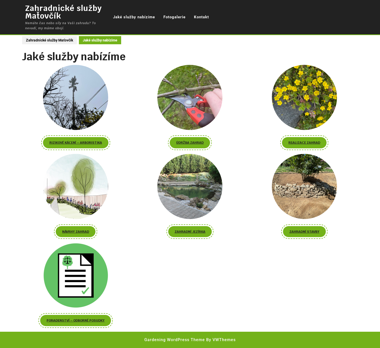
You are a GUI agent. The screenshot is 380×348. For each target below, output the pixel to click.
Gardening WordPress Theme (174, 339)
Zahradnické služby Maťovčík (63, 12)
